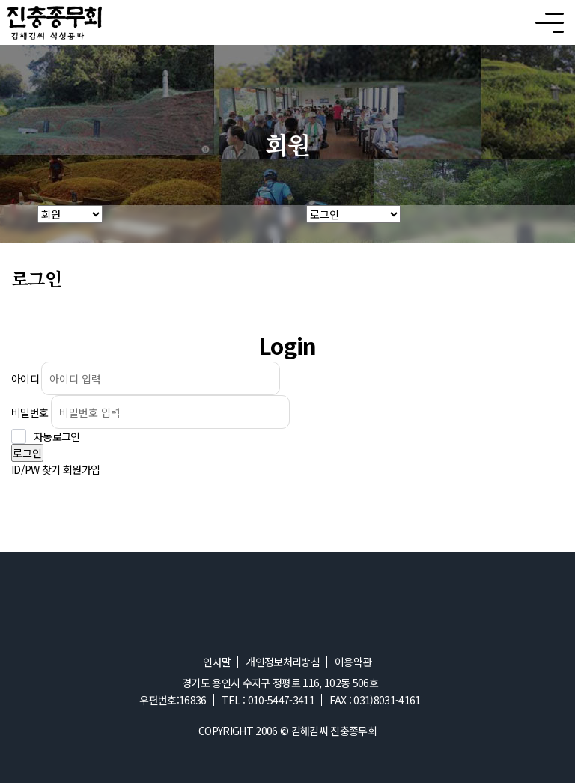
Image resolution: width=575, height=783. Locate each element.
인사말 (217, 661)
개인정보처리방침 (283, 661)
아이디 (25, 378)
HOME (18, 224)
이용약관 (353, 661)
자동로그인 (57, 436)
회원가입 (81, 469)
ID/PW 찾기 (36, 469)
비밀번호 (29, 412)
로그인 (27, 452)
